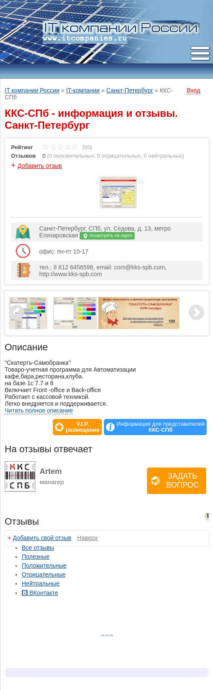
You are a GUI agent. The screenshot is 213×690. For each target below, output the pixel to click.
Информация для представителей (160, 427)
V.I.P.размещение (83, 427)
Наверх (87, 537)
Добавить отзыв (40, 165)
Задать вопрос (182, 480)
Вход (193, 90)
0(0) (67, 147)
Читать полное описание (39, 410)
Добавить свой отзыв (42, 537)
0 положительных (71, 156)
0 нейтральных (163, 156)
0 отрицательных (119, 156)
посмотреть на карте (107, 236)
